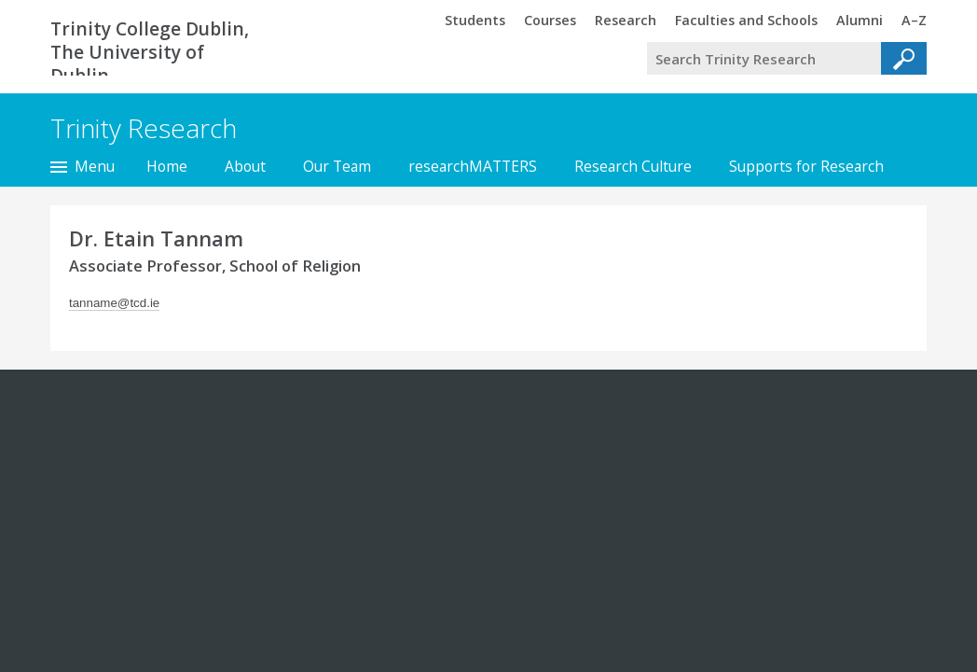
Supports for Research (806, 166)
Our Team (337, 166)
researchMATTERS (472, 166)
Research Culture (633, 166)
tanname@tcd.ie (114, 303)
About (245, 166)
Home (166, 166)
